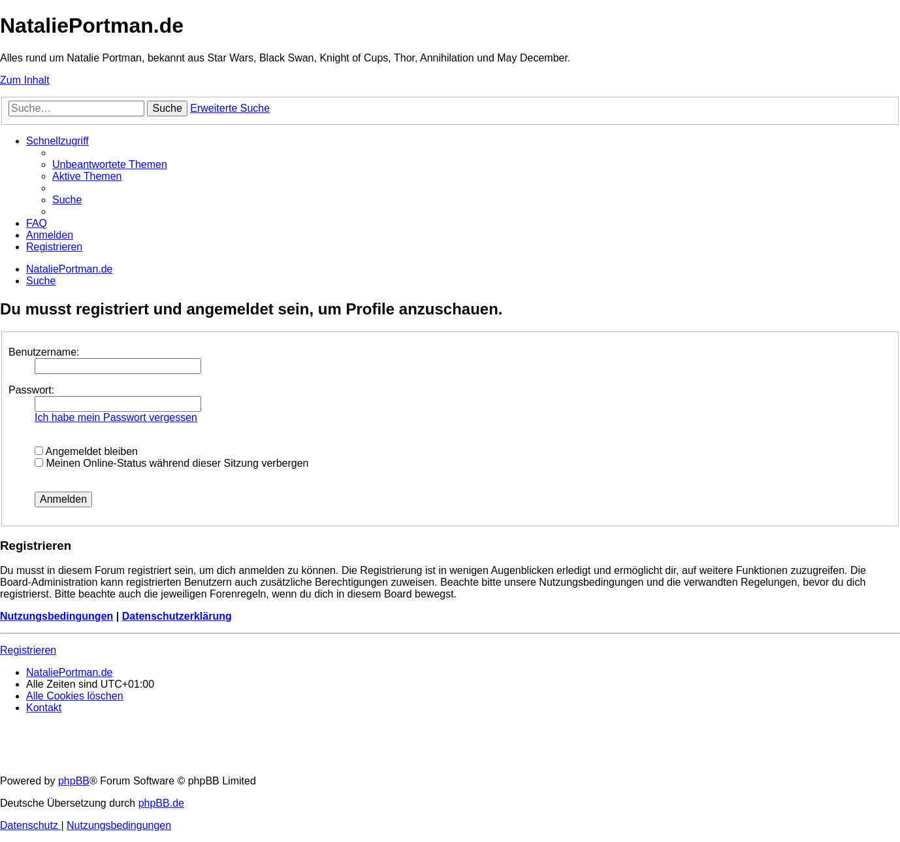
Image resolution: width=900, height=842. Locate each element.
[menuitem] (109, 164)
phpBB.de (161, 803)
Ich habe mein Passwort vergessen (116, 417)
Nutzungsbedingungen (56, 616)
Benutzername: (44, 352)
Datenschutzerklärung (177, 616)
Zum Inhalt (25, 80)
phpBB (73, 780)
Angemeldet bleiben (86, 451)
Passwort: (31, 390)
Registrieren (28, 650)
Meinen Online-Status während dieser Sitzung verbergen (171, 463)
